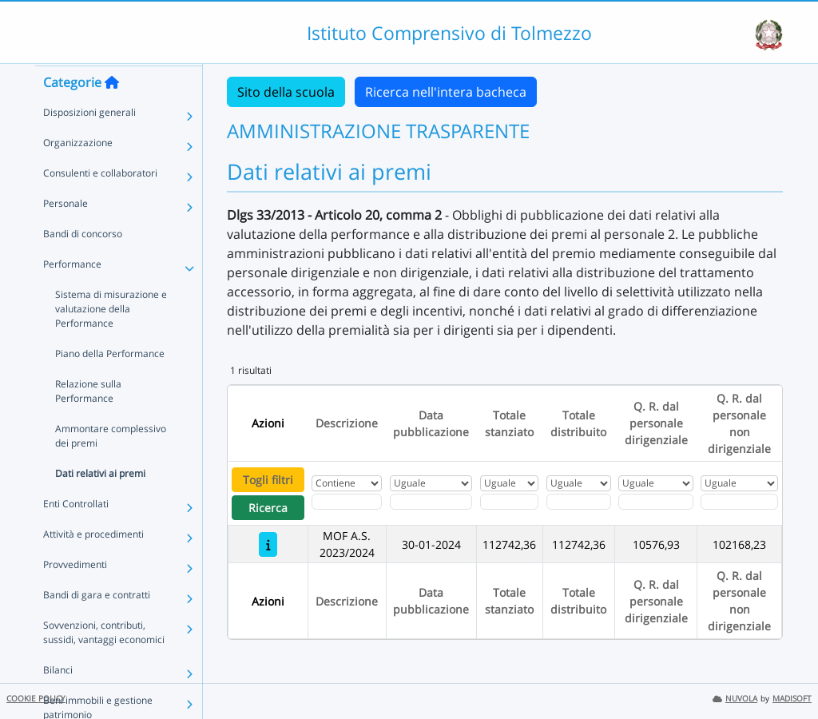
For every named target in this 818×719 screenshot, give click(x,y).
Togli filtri (268, 479)
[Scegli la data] (431, 502)
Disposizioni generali (89, 142)
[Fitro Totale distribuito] (578, 502)
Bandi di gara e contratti (96, 625)
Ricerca (268, 507)
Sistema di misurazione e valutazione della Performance (111, 339)
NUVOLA (735, 698)
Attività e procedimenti (93, 564)
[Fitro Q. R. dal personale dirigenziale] (655, 502)
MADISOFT (792, 698)
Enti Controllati (76, 534)
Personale (65, 233)
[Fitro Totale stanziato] (509, 502)
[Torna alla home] (112, 112)
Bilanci (58, 700)
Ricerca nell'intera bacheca (445, 92)
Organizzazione (78, 173)
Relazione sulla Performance (88, 421)
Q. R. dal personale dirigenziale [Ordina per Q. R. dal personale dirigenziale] (656, 423)
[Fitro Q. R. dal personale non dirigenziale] (739, 502)
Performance (72, 294)
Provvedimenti (75, 595)
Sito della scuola (286, 92)
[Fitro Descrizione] (347, 502)
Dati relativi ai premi (100, 503)
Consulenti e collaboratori (100, 203)
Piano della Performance (110, 384)
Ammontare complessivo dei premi (110, 466)
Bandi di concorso (82, 264)
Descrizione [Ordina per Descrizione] (347, 423)
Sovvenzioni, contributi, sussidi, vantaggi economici (104, 663)
